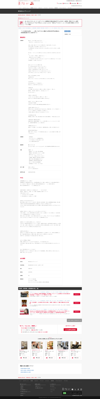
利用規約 (21, 386)
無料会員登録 (73, 3)
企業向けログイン (78, 0)
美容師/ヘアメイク (34, 7)
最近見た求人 (66, 3)
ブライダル (69, 7)
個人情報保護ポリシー (23, 389)
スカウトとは (52, 389)
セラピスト (40, 7)
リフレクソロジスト (62, 7)
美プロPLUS (52, 386)
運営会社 (21, 395)
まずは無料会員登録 (70, 329)
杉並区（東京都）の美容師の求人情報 (27, 370)
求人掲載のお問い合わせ (70, 0)
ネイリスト (51, 7)
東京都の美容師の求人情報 (25, 368)
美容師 (32, 380)
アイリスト (46, 7)
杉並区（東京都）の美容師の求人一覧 (74, 320)
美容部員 (56, 7)
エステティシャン (26, 7)
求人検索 (59, 3)
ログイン (79, 3)
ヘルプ (51, 391)
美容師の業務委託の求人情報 (26, 372)
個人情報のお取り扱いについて (25, 391)
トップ (20, 7)
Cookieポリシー (22, 393)
